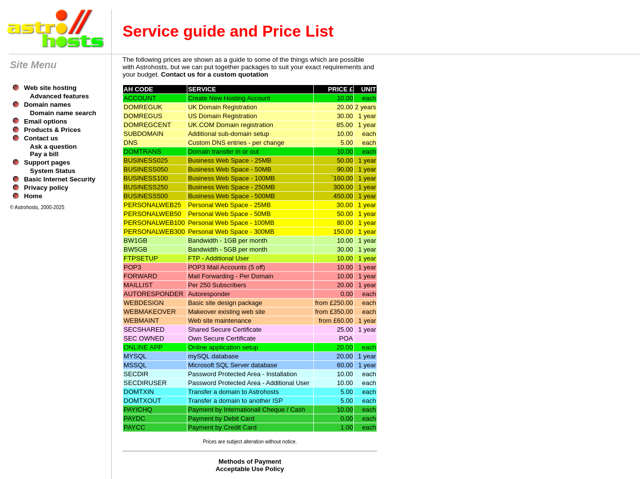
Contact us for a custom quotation (214, 74)
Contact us (41, 138)
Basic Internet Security (59, 179)
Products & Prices (52, 129)
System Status (53, 170)
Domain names (47, 104)
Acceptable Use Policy (249, 469)
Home (33, 196)
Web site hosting (50, 87)
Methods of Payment (249, 461)
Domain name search (63, 113)
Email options (45, 121)
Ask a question (53, 146)
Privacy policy (46, 187)
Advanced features (59, 96)
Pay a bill (44, 154)
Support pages (47, 162)
